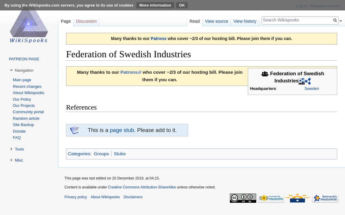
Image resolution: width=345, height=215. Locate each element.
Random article (26, 118)
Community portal (28, 112)
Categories (79, 153)
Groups (101, 153)
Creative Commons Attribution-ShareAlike (142, 187)
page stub (122, 130)
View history (245, 21)
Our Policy (22, 99)
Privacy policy (76, 197)
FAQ (17, 137)
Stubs (120, 153)
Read (195, 21)
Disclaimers (133, 197)
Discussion (86, 21)
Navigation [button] (24, 70)
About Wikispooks (28, 92)
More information (155, 5)
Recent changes (27, 86)
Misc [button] (19, 160)
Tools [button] (19, 149)
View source (216, 21)
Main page (22, 80)
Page (66, 21)
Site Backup (23, 124)
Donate (19, 131)
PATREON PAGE (24, 59)
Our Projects (24, 105)
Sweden (311, 88)
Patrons (158, 38)
